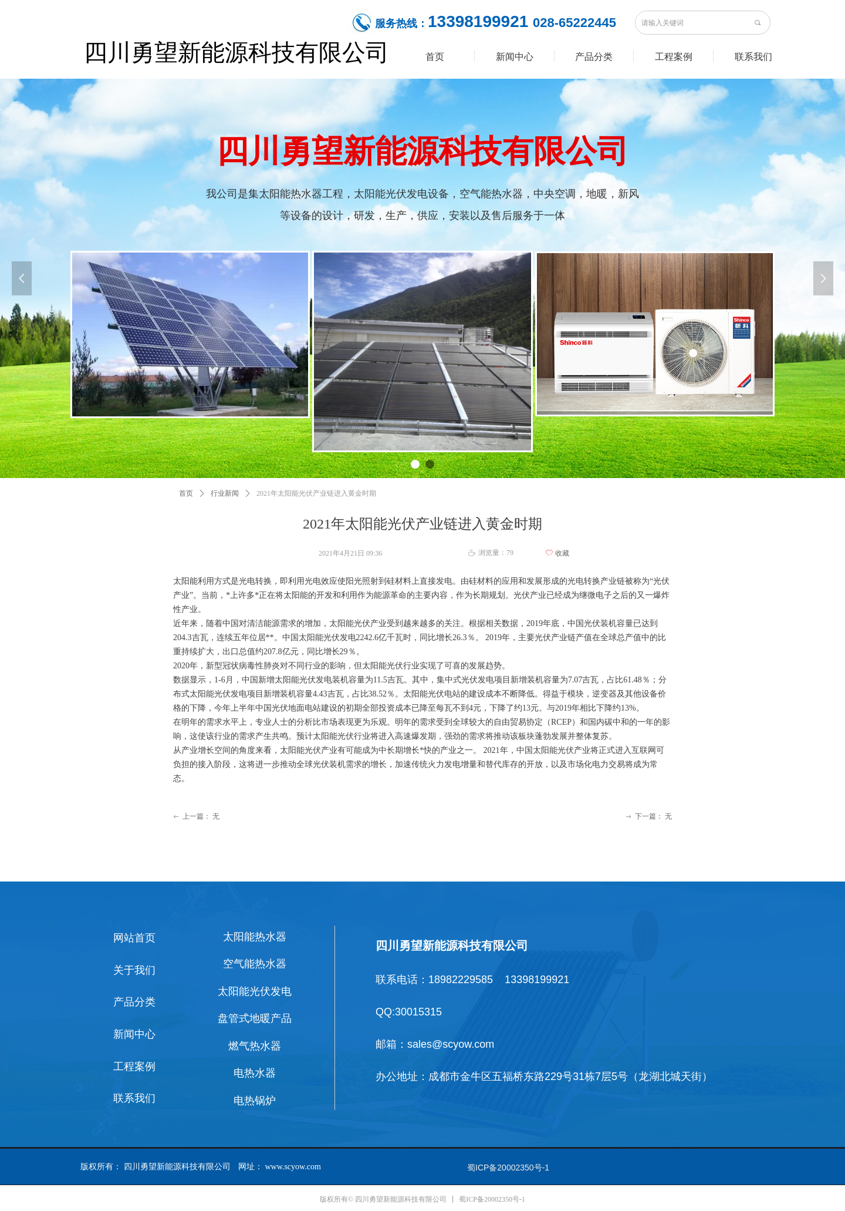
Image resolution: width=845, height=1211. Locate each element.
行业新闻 (225, 493)
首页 (186, 493)
